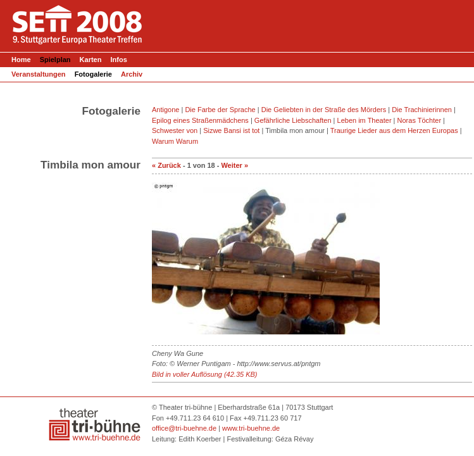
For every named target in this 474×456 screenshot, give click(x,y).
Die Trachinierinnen (422, 109)
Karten (91, 59)
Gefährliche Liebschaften (293, 120)
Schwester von (174, 130)
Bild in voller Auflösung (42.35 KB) (205, 374)
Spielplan (56, 59)
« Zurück (166, 165)
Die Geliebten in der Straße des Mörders (323, 109)
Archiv (131, 74)
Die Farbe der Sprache (220, 109)
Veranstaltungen (38, 74)
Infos (119, 59)
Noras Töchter (419, 120)
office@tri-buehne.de (184, 428)
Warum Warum (175, 141)
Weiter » (234, 165)
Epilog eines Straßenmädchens (200, 120)
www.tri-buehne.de (251, 428)
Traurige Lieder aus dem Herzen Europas (394, 130)
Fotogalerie (93, 74)
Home (21, 59)
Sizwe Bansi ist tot (231, 130)
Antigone (165, 109)
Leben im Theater (364, 120)
